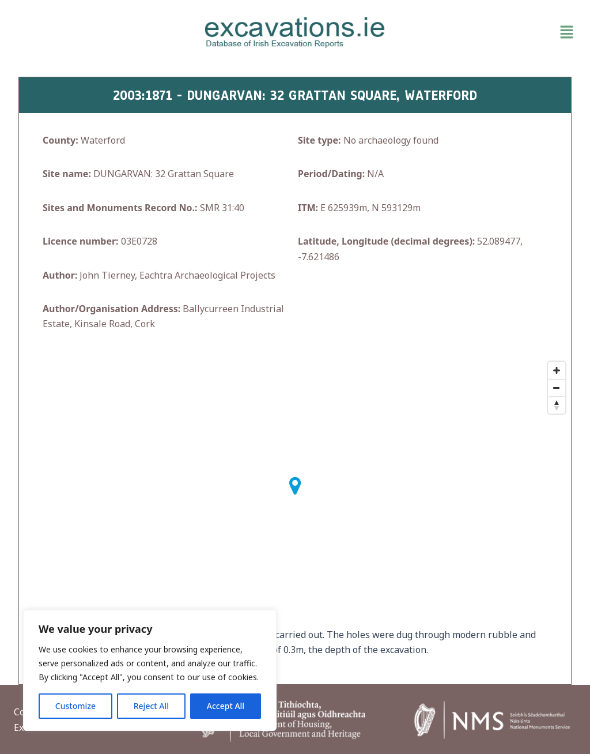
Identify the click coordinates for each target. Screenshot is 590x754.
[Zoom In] (556, 370)
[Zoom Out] (556, 387)
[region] (150, 670)
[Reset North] (556, 405)
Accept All (225, 705)
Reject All (151, 705)
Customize (75, 705)
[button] (487, 32)
